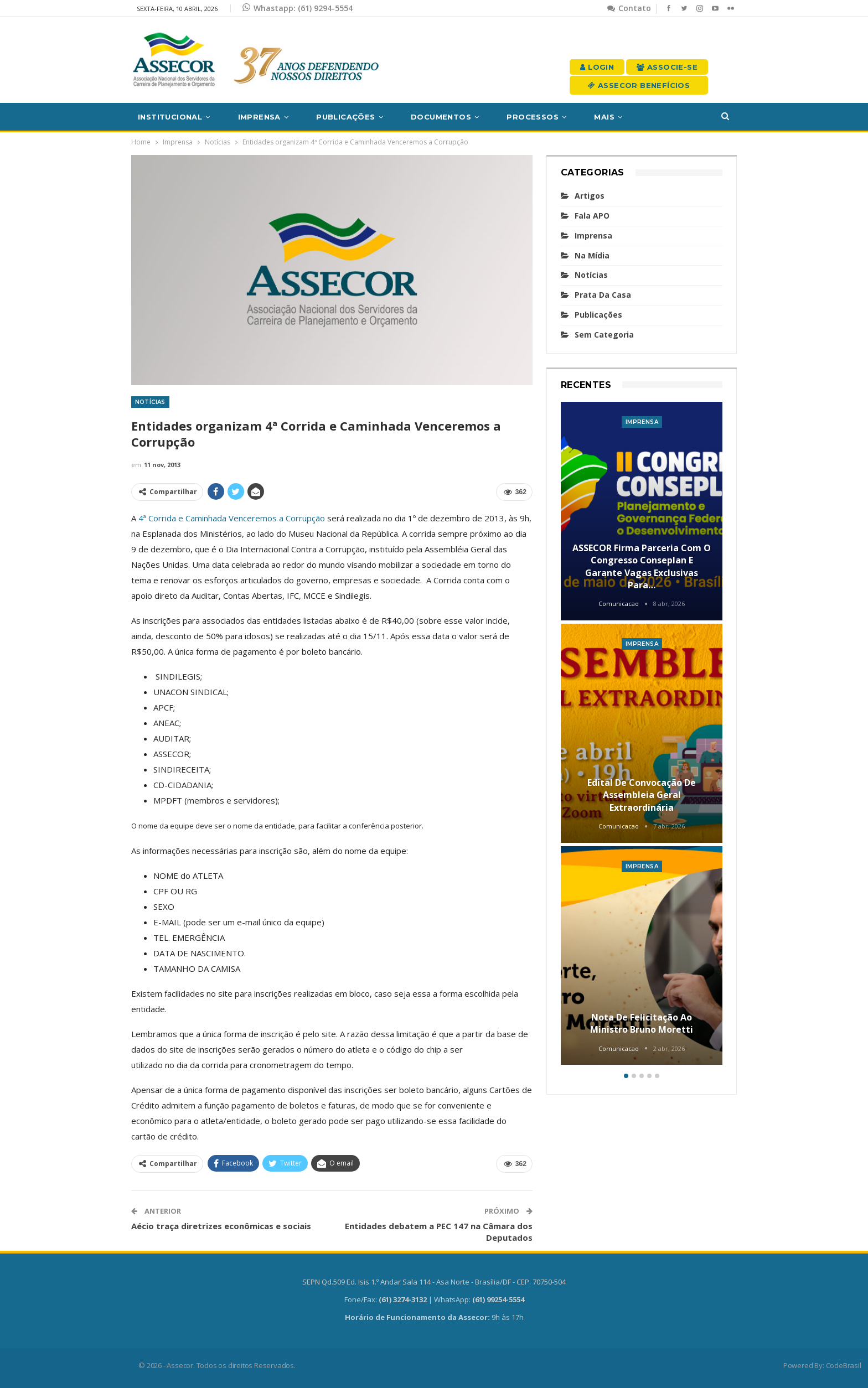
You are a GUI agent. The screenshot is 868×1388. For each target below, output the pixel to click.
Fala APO (592, 215)
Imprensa (259, 116)
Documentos (441, 116)
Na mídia (592, 255)
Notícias (150, 402)
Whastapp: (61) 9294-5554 (297, 8)
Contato (629, 8)
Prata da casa (603, 294)
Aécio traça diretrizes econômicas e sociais (221, 1225)
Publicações (345, 116)
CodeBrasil (843, 1365)
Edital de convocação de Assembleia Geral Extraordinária (641, 795)
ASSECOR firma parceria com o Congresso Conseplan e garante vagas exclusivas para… (641, 566)
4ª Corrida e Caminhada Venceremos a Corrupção (231, 518)
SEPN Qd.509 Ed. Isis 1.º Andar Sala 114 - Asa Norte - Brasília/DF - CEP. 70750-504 (434, 1282)
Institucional (170, 116)
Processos (533, 116)
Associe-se (667, 67)
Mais (604, 116)
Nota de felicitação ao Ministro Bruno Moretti (641, 1023)
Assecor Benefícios (639, 85)
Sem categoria (604, 334)
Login (597, 67)
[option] (642, 735)
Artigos (589, 195)
